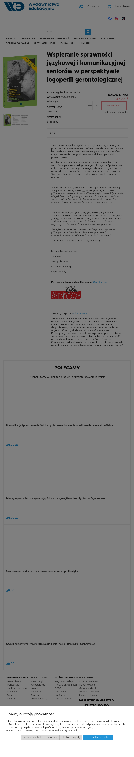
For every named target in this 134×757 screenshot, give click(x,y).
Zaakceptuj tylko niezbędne (40, 737)
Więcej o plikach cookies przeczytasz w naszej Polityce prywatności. (41, 730)
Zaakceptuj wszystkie (97, 737)
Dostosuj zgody (71, 737)
